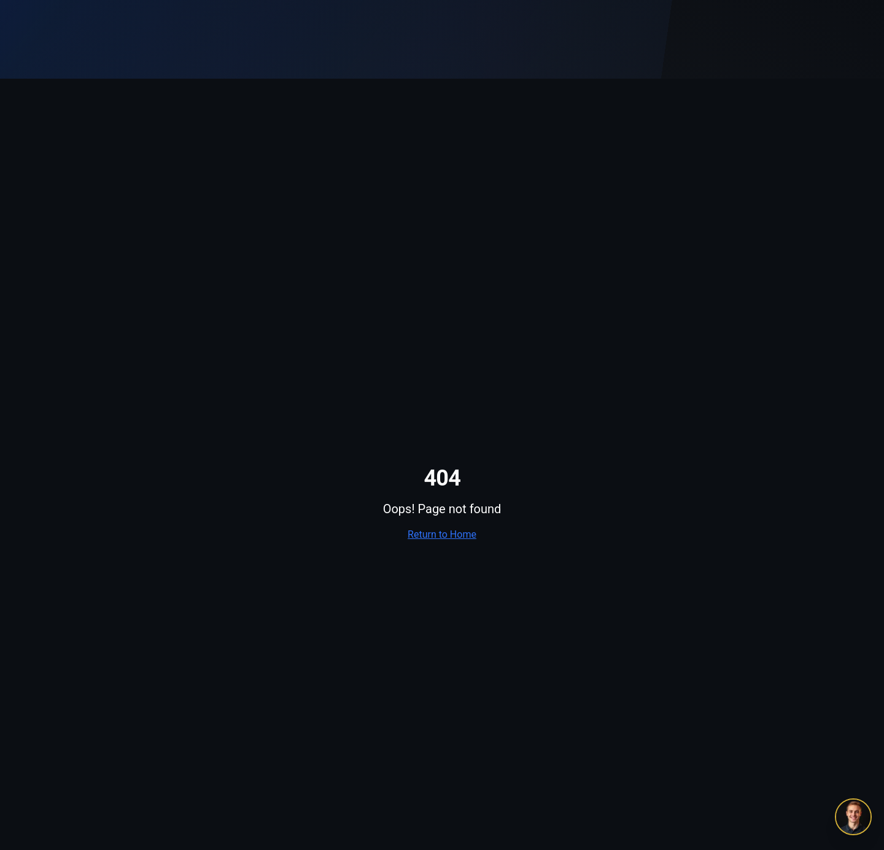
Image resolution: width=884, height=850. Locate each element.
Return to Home (442, 534)
